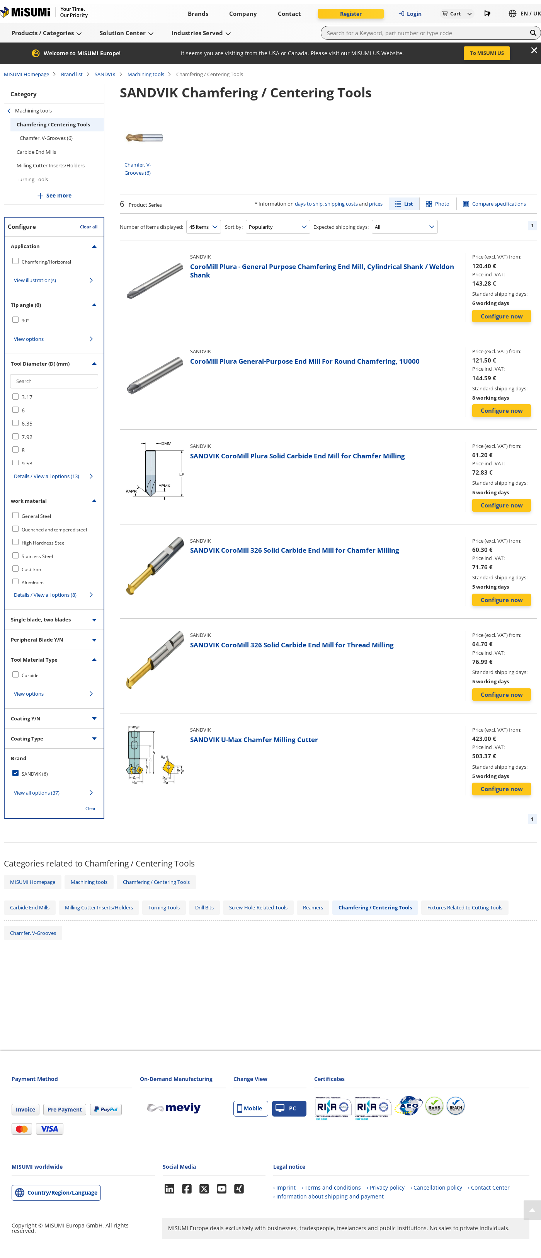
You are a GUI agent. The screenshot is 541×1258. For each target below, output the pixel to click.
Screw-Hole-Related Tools (258, 907)
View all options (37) (37, 792)
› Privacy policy (386, 1187)
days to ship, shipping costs (326, 203)
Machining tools (146, 74)
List (408, 203)
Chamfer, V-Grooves (33, 932)
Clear (90, 808)
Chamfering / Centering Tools (53, 124)
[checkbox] (54, 261)
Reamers (313, 907)
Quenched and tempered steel (54, 529)
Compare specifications (499, 203)
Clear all (88, 227)
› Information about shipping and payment (328, 1196)
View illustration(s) (35, 280)
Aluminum (33, 582)
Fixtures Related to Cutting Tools (464, 907)
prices (376, 203)
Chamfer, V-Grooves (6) (46, 137)
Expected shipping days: (341, 226)
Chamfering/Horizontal (46, 262)
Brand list (72, 74)
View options (29, 338)
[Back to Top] (532, 1210)
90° (25, 320)
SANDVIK (105, 74)
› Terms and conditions (331, 1187)
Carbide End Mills (36, 151)
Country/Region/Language (62, 1192)
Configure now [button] (502, 316)
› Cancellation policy (436, 1187)
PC (286, 1108)
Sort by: (234, 226)
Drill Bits (204, 907)
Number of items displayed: (151, 226)
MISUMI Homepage (26, 74)
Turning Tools (32, 179)
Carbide (30, 675)
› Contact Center (489, 1187)
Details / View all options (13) (46, 476)
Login (410, 13)
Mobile (249, 1108)
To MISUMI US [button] (487, 52)
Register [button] (351, 13)
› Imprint (284, 1187)
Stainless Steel (37, 556)
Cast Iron (31, 569)
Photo (442, 203)
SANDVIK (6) (35, 774)
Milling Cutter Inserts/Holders (51, 165)
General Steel (36, 516)
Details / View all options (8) (45, 594)
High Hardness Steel (44, 543)
